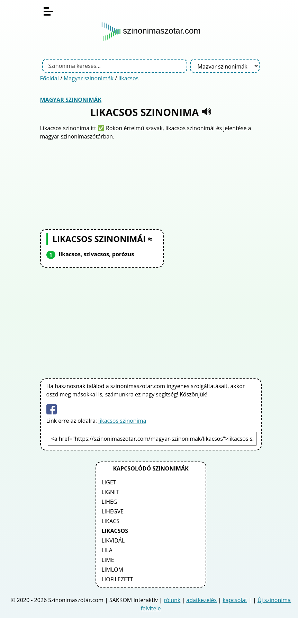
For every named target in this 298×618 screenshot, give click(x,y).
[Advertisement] (151, 184)
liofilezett (117, 579)
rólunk (172, 600)
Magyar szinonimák (89, 78)
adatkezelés (201, 600)
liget (109, 482)
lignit (110, 492)
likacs (111, 521)
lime (108, 559)
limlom (112, 569)
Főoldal (49, 78)
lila (107, 550)
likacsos (128, 78)
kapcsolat (235, 600)
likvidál (113, 540)
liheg (109, 501)
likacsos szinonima (122, 420)
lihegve (113, 511)
